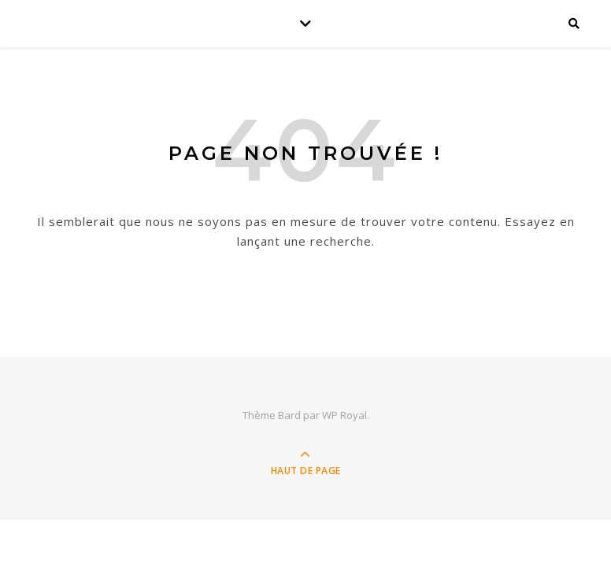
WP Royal (344, 415)
